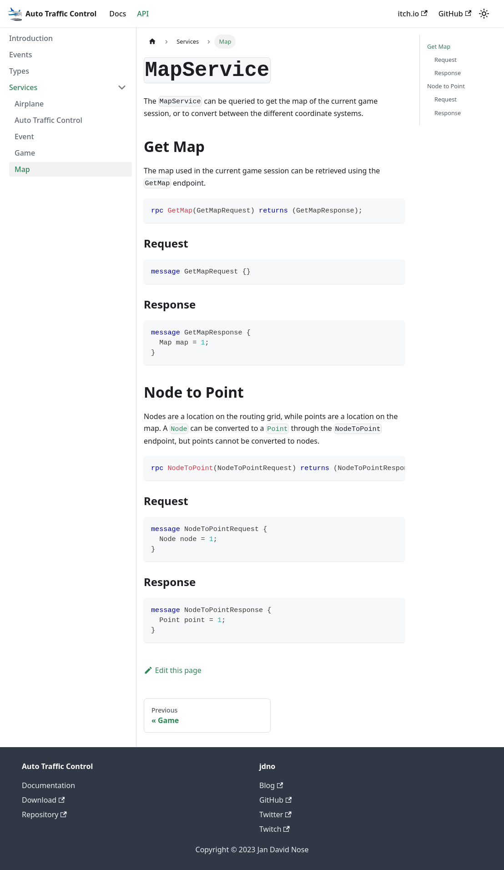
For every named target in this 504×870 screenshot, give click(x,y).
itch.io (413, 14)
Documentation (48, 785)
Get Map (438, 46)
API (143, 14)
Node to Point (446, 86)
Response (447, 73)
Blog (271, 785)
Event (24, 137)
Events (20, 55)
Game (25, 153)
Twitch (274, 829)
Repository (44, 814)
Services (23, 87)
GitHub (454, 14)
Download (43, 800)
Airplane (29, 104)
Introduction (31, 38)
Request (445, 60)
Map (22, 169)
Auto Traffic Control (48, 120)
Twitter (275, 814)
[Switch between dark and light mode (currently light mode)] (484, 13)
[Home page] (152, 42)
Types (19, 71)
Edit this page (173, 670)
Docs (117, 14)
